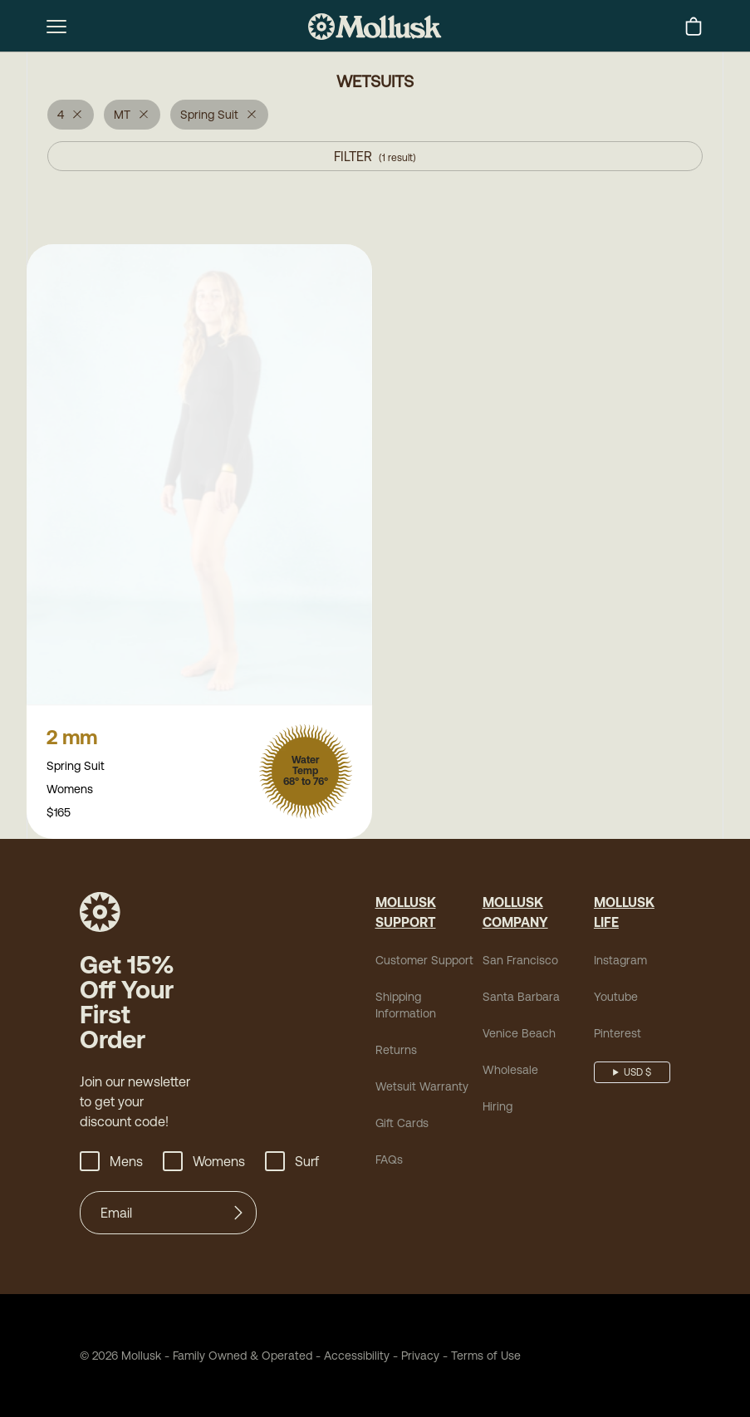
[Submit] (238, 1214)
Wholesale (510, 1071)
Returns (396, 1051)
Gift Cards (402, 1124)
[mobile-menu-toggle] (56, 26)
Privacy (420, 1357)
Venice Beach (519, 1035)
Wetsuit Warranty (421, 1088)
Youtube (616, 998)
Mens (111, 1163)
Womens (204, 1163)
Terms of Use (486, 1357)
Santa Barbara (521, 998)
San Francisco (520, 961)
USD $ (637, 1074)
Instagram (620, 961)
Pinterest (617, 1035)
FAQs (389, 1161)
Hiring (497, 1108)
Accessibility (351, 1357)
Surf (292, 1163)
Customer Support (424, 961)
